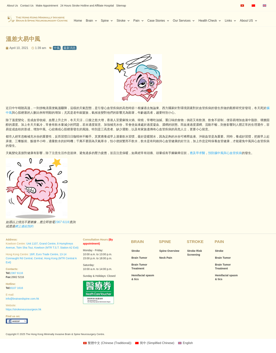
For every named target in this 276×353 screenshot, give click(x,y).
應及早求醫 (197, 153)
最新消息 (69, 48)
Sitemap (121, 5)
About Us (12, 5)
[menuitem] (242, 5)
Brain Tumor (139, 257)
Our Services (184, 21)
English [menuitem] (188, 343)
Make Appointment (47, 5)
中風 (57, 48)
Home (78, 20)
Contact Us (27, 5)
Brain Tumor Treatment (139, 266)
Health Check (209, 21)
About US (248, 21)
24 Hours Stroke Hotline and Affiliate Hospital (87, 5)
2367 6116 (62, 222)
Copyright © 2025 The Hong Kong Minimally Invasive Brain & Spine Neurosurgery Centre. (55, 334)
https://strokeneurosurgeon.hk (23, 309)
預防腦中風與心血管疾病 (225, 153)
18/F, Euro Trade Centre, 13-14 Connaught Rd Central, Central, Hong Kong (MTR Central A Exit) (41, 258)
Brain (91, 21)
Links (230, 21)
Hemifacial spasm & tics (142, 277)
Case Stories (158, 21)
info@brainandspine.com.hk (22, 298)
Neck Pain (165, 257)
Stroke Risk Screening (194, 252)
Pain (138, 21)
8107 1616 (16, 287)
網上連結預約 (24, 226)
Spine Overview (169, 250)
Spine (107, 21)
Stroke (123, 21)
